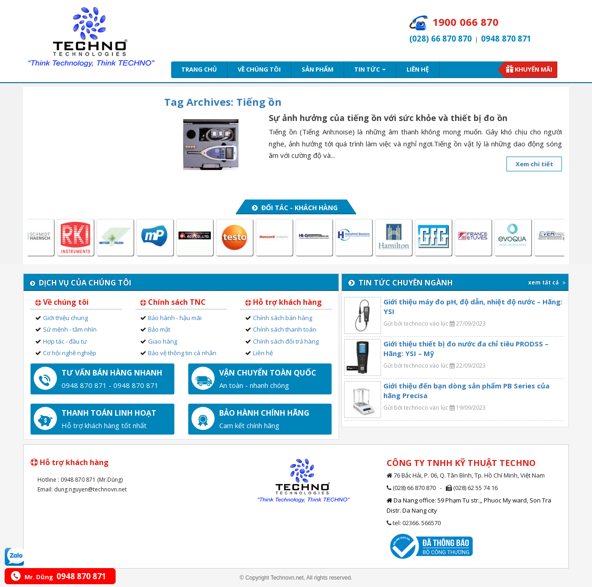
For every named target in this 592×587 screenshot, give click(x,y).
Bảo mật (159, 329)
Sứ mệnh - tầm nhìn (70, 329)
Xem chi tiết (534, 164)
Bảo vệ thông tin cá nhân (182, 353)
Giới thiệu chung (65, 318)
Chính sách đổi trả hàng (286, 341)
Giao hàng (162, 341)
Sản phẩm (317, 69)
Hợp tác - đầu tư (65, 341)
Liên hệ (418, 69)
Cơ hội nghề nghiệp (69, 353)
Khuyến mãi (533, 69)
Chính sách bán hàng (282, 318)
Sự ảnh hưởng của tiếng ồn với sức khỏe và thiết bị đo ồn (388, 117)
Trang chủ (199, 69)
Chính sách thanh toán (284, 329)
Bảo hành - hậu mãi (175, 318)
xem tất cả (547, 282)
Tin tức (370, 69)
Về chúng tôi (259, 69)
